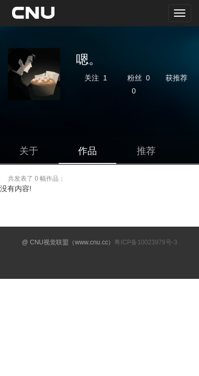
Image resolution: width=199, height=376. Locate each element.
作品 (87, 151)
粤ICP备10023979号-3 (145, 242)
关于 (28, 151)
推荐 (146, 151)
